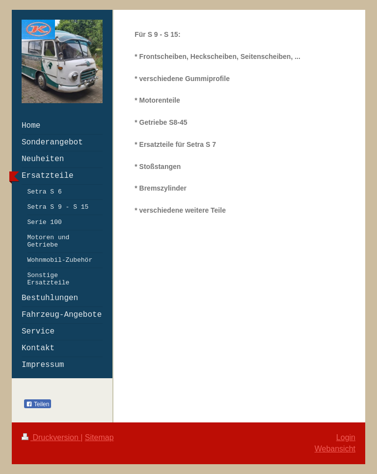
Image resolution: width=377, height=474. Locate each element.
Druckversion (51, 437)
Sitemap (99, 437)
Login (345, 437)
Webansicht (335, 449)
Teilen (37, 404)
